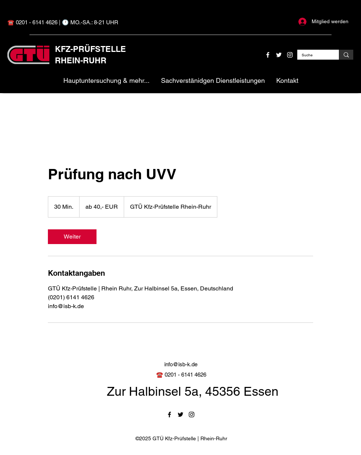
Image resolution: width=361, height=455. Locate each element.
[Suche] (312, 55)
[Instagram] (290, 55)
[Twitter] (279, 55)
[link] (72, 236)
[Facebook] (267, 55)
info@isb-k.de (180, 364)
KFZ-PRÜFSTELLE (90, 49)
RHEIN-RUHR (80, 60)
